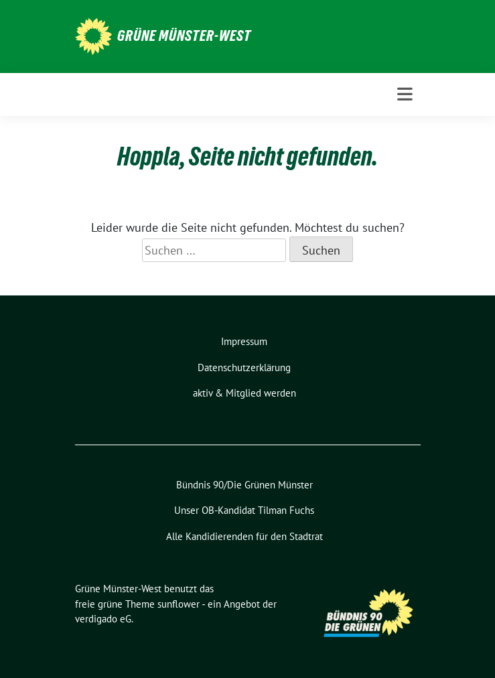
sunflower (178, 604)
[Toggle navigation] (405, 94)
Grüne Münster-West (184, 35)
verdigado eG (103, 618)
